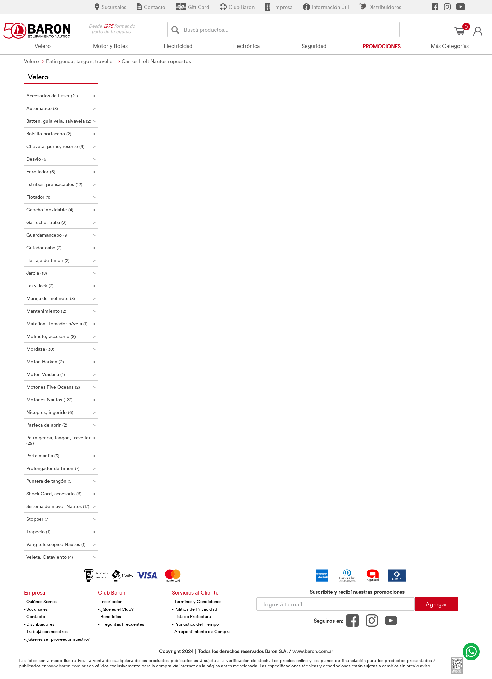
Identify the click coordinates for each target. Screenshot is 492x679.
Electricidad (178, 45)
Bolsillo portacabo (61, 133)
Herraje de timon (61, 260)
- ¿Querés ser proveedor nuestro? (57, 639)
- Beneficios (109, 616)
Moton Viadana (61, 374)
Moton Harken (61, 361)
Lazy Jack (61, 285)
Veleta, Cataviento (61, 556)
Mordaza (61, 348)
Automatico (61, 108)
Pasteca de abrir (61, 424)
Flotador (61, 197)
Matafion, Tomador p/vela (61, 323)
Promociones (382, 46)
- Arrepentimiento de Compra (201, 631)
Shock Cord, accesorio (61, 493)
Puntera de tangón (61, 481)
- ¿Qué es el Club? (116, 609)
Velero (43, 45)
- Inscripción (110, 601)
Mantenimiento (61, 311)
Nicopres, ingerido (61, 412)
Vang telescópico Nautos (61, 544)
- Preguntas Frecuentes (121, 624)
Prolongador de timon (61, 468)
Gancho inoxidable (61, 209)
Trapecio (61, 531)
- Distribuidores (39, 624)
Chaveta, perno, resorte (61, 146)
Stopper (61, 518)
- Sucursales (36, 609)
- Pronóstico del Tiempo (195, 624)
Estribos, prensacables (61, 184)
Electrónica (246, 45)
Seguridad (314, 45)
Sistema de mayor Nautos (61, 506)
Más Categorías (449, 45)
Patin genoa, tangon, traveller (61, 440)
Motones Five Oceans (61, 386)
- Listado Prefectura (191, 616)
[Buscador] (290, 29)
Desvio (61, 159)
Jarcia (61, 273)
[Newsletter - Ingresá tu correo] (335, 604)
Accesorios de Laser (61, 95)
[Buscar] (176, 30)
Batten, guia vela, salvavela (61, 121)
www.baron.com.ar (312, 651)
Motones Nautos (61, 399)
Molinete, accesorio (61, 336)
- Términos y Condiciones (196, 601)
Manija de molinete (61, 298)
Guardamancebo (61, 235)
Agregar (436, 604)
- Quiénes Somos (40, 601)
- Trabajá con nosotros (46, 631)
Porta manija (61, 455)
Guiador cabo (61, 247)
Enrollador (61, 171)
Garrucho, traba (61, 222)
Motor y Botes (110, 45)
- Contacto (34, 616)
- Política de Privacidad (194, 609)
